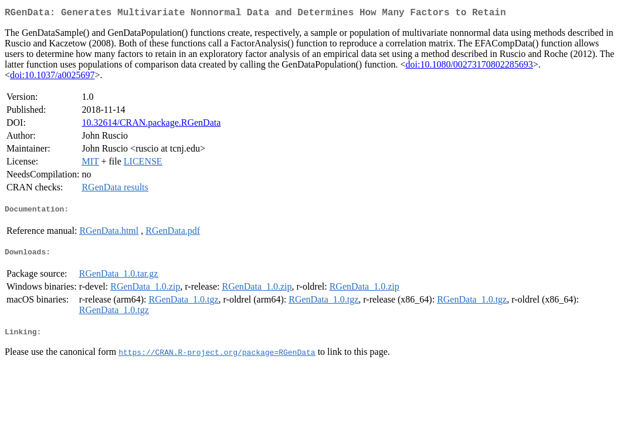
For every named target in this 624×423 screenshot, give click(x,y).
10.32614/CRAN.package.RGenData (151, 125)
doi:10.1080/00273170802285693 (469, 67)
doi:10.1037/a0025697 (52, 77)
